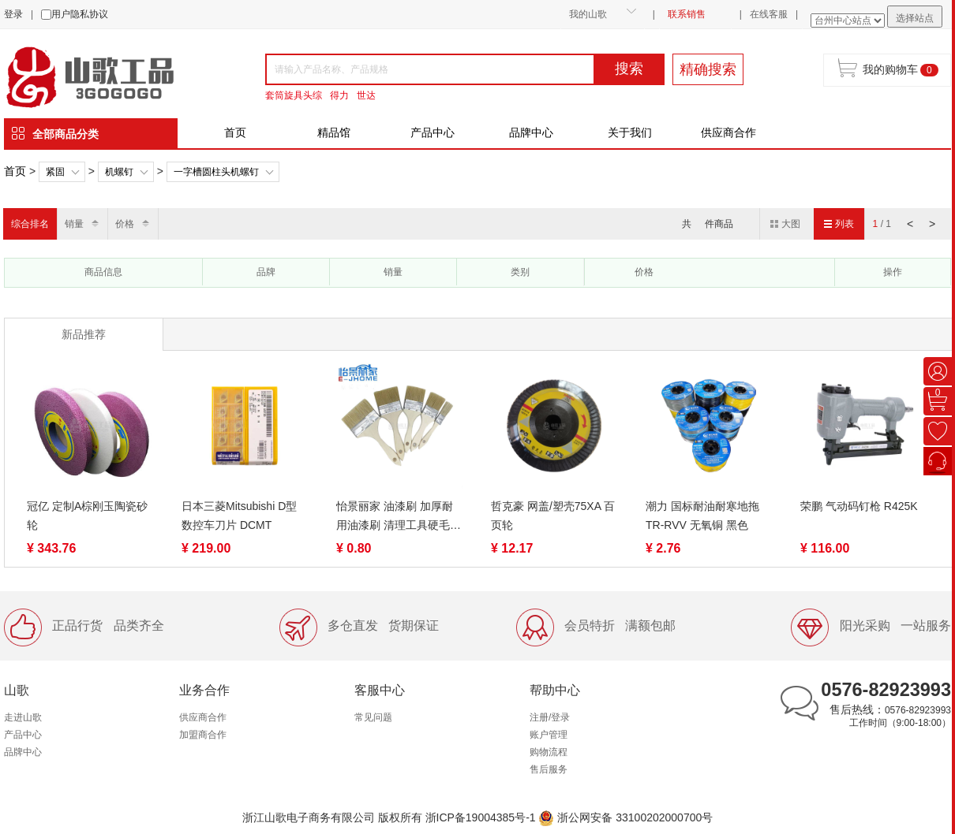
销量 (74, 223)
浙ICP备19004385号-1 (480, 817)
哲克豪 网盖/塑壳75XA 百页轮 (553, 515)
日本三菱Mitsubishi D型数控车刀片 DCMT (239, 515)
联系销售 (687, 14)
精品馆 (333, 132)
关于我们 (630, 132)
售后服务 (548, 769)
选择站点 (915, 18)
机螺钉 (119, 171)
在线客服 (769, 14)
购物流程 (548, 752)
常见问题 (373, 717)
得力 (339, 95)
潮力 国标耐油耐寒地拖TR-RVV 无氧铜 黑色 (702, 515)
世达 (366, 95)
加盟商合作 (203, 734)
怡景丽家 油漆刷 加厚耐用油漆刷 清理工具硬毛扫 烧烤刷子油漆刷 (398, 517)
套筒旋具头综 (293, 95)
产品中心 (432, 132)
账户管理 (548, 734)
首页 (235, 132)
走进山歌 (23, 717)
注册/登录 (550, 717)
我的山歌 (588, 14)
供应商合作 (728, 132)
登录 (13, 14)
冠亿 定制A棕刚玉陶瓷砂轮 (87, 515)
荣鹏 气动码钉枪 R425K (859, 506)
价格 (124, 223)
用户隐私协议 (79, 14)
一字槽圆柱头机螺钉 (216, 171)
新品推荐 (84, 334)
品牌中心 (531, 132)
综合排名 (30, 223)
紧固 (55, 171)
